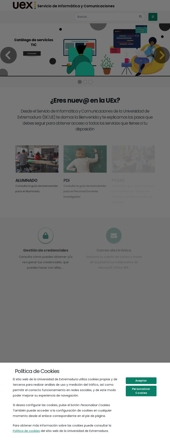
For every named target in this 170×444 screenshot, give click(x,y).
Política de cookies (26, 431)
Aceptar (141, 381)
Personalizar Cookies (141, 391)
